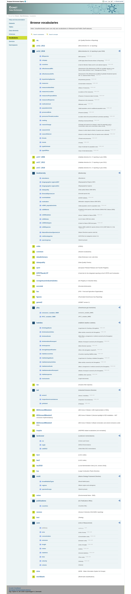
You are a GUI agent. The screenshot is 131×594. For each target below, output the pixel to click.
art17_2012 (40, 162)
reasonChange (46, 124)
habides (39, 323)
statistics (45, 552)
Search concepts (53, 34)
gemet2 (39, 302)
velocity (44, 561)
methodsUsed (46, 104)
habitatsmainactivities (49, 362)
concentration (46, 536)
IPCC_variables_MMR (48, 316)
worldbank (40, 577)
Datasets (12, 23)
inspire (39, 430)
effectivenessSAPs (48, 74)
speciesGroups (46, 489)
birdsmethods (46, 336)
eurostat (39, 286)
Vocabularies (13, 38)
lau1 (38, 455)
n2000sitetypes (46, 223)
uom (38, 523)
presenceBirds (46, 112)
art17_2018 (40, 168)
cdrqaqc (44, 60)
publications (41, 501)
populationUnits (47, 108)
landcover (40, 436)
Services (12, 41)
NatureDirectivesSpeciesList (51, 232)
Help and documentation (17, 20)
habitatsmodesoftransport (50, 370)
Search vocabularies (38, 34)
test (37, 517)
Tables (11, 27)
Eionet (17, 16)
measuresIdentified (48, 87)
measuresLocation (48, 91)
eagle (43, 445)
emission (45, 540)
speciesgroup (46, 240)
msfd (38, 476)
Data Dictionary (24, 16)
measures (45, 83)
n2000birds (45, 209)
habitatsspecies (47, 374)
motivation (45, 201)
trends (44, 142)
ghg (37, 308)
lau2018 (39, 465)
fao (37, 291)
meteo (44, 548)
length (44, 544)
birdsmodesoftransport (49, 341)
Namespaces (13, 45)
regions (44, 485)
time (43, 557)
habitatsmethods (47, 366)
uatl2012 (44, 448)
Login (105, 1)
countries (45, 64)
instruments (46, 378)
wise (38, 571)
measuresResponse (48, 100)
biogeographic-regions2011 (50, 186)
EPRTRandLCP (42, 273)
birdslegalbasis (47, 328)
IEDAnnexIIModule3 (44, 415)
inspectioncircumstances (50, 399)
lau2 (38, 460)
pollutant (45, 403)
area (43, 532)
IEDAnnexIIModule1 (44, 410)
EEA (17, 1)
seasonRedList (46, 134)
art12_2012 (40, 46)
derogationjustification (49, 349)
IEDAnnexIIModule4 (44, 423)
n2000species (46, 227)
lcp (37, 471)
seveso (39, 512)
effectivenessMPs (47, 68)
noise (38, 495)
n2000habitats (46, 215)
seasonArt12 (46, 130)
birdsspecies (46, 345)
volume (44, 565)
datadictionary (42, 257)
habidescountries (47, 354)
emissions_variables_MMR (50, 313)
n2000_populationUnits (49, 205)
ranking (44, 120)
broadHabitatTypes (48, 481)
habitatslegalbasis (47, 358)
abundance (45, 178)
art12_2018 (40, 51)
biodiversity (41, 173)
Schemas (12, 34)
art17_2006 (40, 157)
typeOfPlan (45, 150)
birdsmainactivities (48, 332)
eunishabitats (46, 197)
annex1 (44, 395)
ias (37, 385)
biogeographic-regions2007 (50, 182)
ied (37, 390)
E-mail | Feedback (15, 588)
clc (43, 441)
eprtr (38, 268)
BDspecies (45, 56)
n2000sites (45, 219)
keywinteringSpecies (48, 79)
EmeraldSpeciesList (48, 193)
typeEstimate (46, 146)
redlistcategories (47, 236)
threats (44, 138)
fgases (39, 297)
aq (37, 40)
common (39, 252)
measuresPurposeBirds (49, 95)
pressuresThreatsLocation (50, 116)
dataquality (45, 190)
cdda (38, 246)
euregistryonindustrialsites (46, 281)
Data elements (13, 30)
